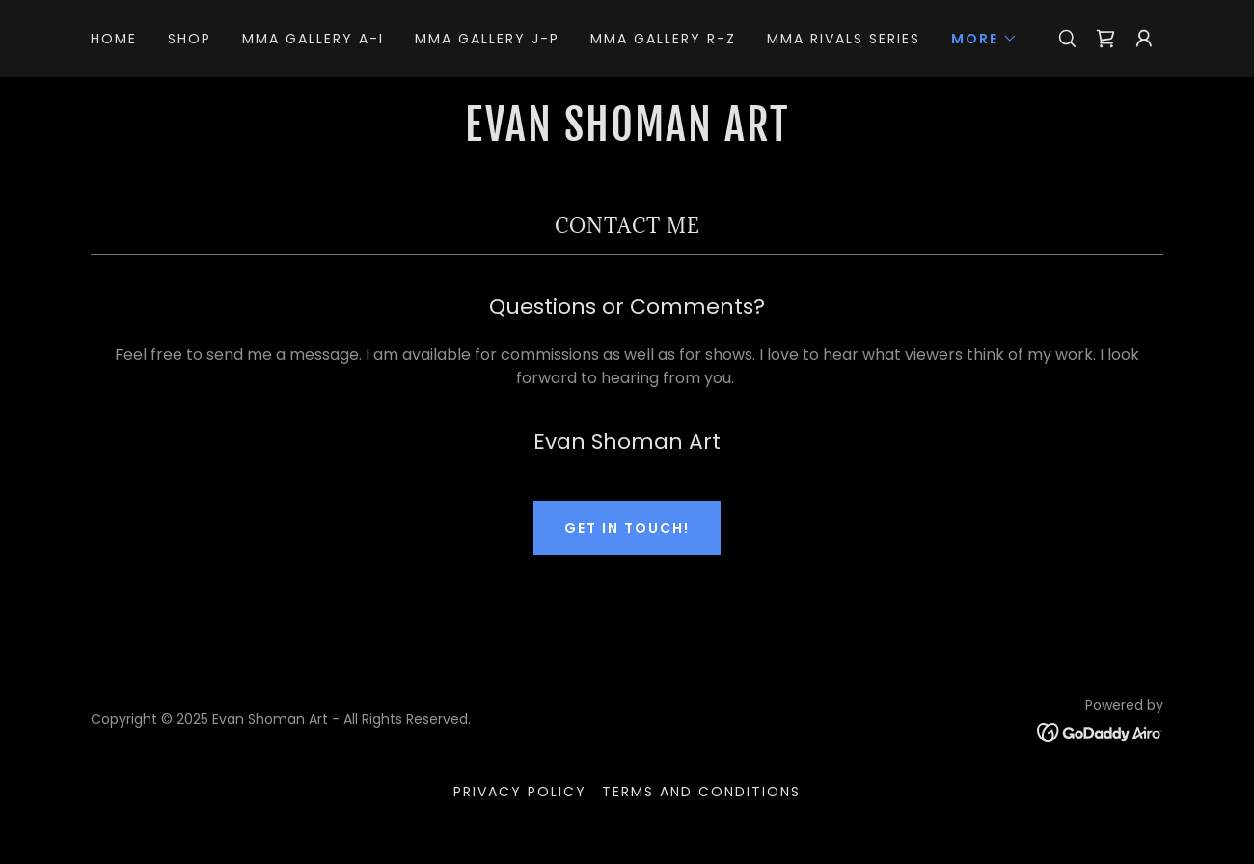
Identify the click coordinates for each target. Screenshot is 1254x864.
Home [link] (114, 38)
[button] (984, 38)
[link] (1105, 38)
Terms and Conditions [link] (701, 791)
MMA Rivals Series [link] (843, 38)
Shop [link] (189, 38)
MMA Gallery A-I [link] (313, 38)
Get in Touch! (627, 528)
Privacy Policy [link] (519, 791)
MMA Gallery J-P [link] (487, 38)
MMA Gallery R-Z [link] (663, 38)
